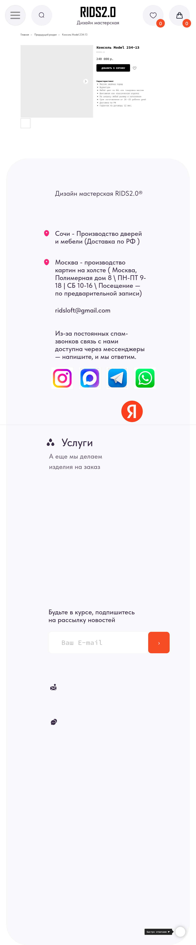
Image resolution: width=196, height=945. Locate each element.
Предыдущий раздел (45, 34)
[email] (98, 642)
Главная (25, 34)
